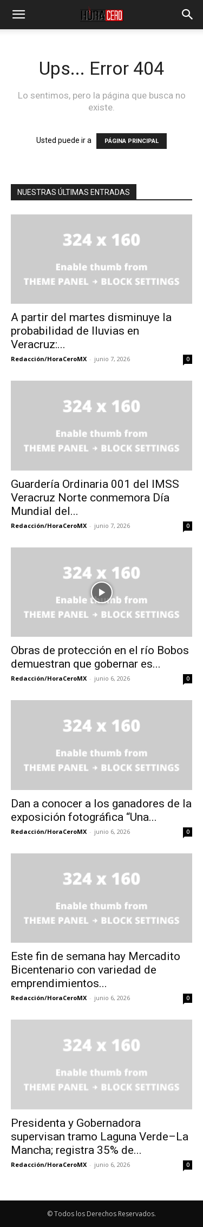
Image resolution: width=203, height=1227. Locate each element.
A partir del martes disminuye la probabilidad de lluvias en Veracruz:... (91, 331)
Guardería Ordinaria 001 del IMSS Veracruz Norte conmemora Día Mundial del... (95, 498)
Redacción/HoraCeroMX (49, 359)
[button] (18, 14)
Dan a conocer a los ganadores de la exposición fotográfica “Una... (101, 810)
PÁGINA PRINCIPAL (131, 141)
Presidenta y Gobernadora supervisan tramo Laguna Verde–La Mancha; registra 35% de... (99, 1137)
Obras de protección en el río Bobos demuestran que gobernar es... (100, 657)
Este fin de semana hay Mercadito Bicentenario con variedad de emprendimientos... (95, 970)
